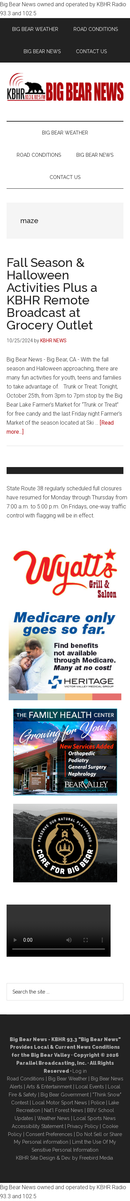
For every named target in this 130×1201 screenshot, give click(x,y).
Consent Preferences (49, 1134)
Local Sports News (94, 1118)
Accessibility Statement (37, 1126)
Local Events (90, 1086)
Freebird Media (96, 1158)
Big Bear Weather (67, 1078)
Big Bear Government (65, 1094)
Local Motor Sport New (58, 1102)
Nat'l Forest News (63, 1110)
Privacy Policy (82, 1126)
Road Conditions (25, 1078)
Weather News (53, 1118)
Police (98, 1102)
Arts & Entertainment (49, 1086)
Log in (79, 1071)
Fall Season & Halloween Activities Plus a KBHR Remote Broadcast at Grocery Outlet (52, 293)
